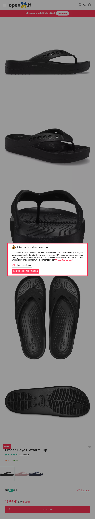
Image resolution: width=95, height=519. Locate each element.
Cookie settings (21, 265)
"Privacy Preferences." (63, 260)
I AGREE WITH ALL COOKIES (25, 271)
